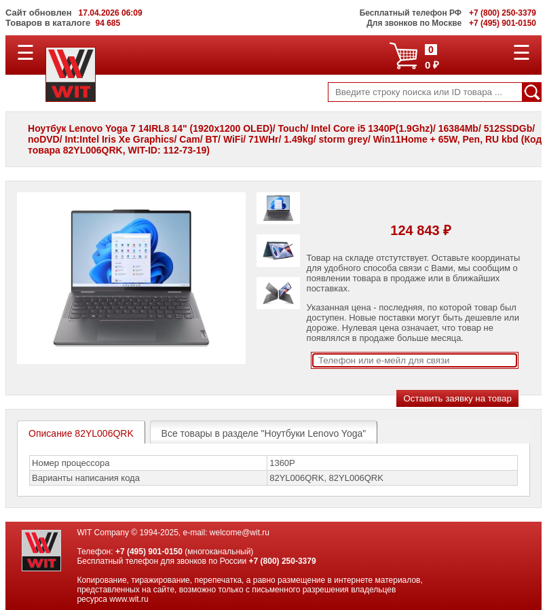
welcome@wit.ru (239, 532)
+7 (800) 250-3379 (282, 561)
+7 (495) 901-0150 (149, 551)
